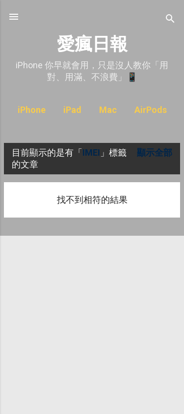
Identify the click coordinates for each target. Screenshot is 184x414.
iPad (72, 110)
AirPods (150, 110)
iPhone (32, 110)
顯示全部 (154, 152)
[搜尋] (170, 20)
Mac (108, 110)
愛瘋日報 (92, 44)
